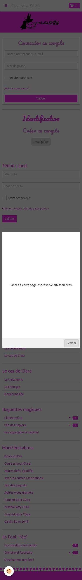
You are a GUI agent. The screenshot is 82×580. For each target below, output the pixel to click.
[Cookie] (9, 571)
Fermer (71, 343)
